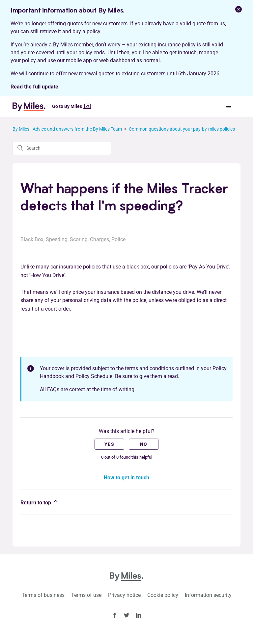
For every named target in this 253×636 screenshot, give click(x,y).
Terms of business (43, 595)
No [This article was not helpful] (144, 444)
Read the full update (34, 87)
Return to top (39, 502)
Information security (208, 595)
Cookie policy (162, 595)
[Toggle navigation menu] (228, 106)
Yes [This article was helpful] (109, 444)
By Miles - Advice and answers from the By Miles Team (67, 129)
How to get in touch (126, 477)
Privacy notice (124, 595)
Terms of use (86, 595)
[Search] (62, 148)
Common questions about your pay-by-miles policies (182, 129)
